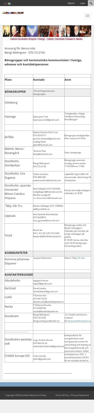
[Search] (91, 3)
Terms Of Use (62, 395)
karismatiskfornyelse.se (79, 320)
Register (71, 3)
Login (82, 3)
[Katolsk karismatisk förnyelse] (13, 12)
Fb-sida (81, 257)
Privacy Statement (80, 395)
